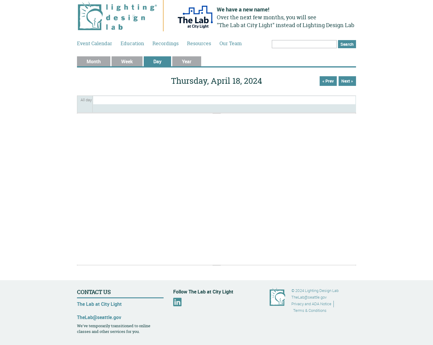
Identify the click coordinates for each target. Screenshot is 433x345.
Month (94, 61)
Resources (199, 43)
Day (162, 61)
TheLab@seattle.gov (99, 317)
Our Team (231, 43)
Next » (347, 81)
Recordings (165, 43)
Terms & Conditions (310, 310)
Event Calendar (94, 43)
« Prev (328, 81)
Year (187, 61)
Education (132, 43)
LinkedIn (177, 302)
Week (127, 61)
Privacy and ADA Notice (311, 303)
